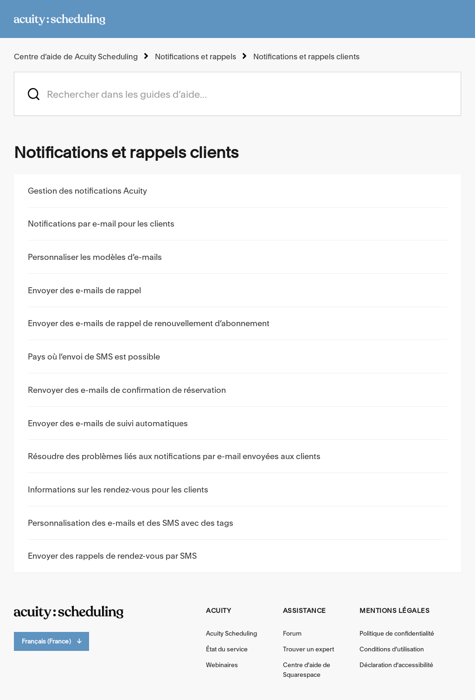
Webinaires (222, 664)
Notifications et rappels (195, 56)
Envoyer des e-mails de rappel (84, 290)
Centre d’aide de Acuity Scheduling (76, 56)
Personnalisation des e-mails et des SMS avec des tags (130, 523)
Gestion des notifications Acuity (87, 190)
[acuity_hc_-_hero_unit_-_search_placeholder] (237, 94)
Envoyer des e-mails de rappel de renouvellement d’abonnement (149, 323)
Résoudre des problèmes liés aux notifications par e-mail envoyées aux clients (174, 456)
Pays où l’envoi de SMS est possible (94, 356)
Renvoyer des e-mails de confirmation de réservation (127, 390)
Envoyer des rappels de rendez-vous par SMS (112, 556)
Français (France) (51, 641)
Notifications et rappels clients (306, 56)
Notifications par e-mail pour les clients (101, 223)
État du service (227, 649)
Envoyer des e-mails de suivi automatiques (108, 423)
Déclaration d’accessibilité (396, 664)
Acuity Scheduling (231, 633)
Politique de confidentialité (396, 633)
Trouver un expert (308, 649)
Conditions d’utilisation (391, 649)
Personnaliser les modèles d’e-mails (95, 257)
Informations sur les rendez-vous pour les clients (118, 489)
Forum (292, 633)
